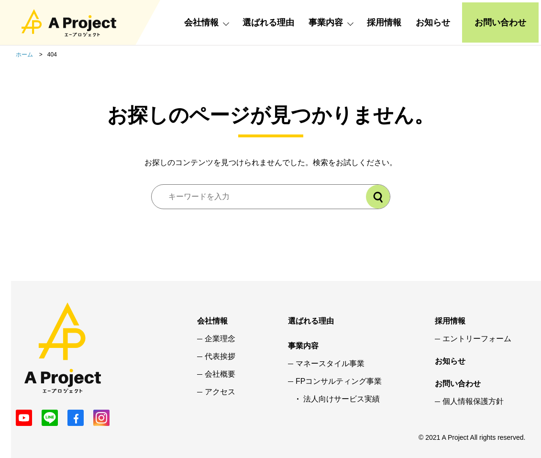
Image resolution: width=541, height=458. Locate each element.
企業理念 (220, 339)
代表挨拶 (220, 356)
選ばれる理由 (268, 22)
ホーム (24, 54)
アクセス (220, 392)
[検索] (378, 197)
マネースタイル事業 (330, 364)
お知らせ (433, 22)
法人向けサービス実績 (341, 399)
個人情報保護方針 (473, 401)
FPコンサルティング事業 (339, 381)
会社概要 (220, 374)
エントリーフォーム (476, 339)
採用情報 (384, 22)
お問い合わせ (500, 22)
